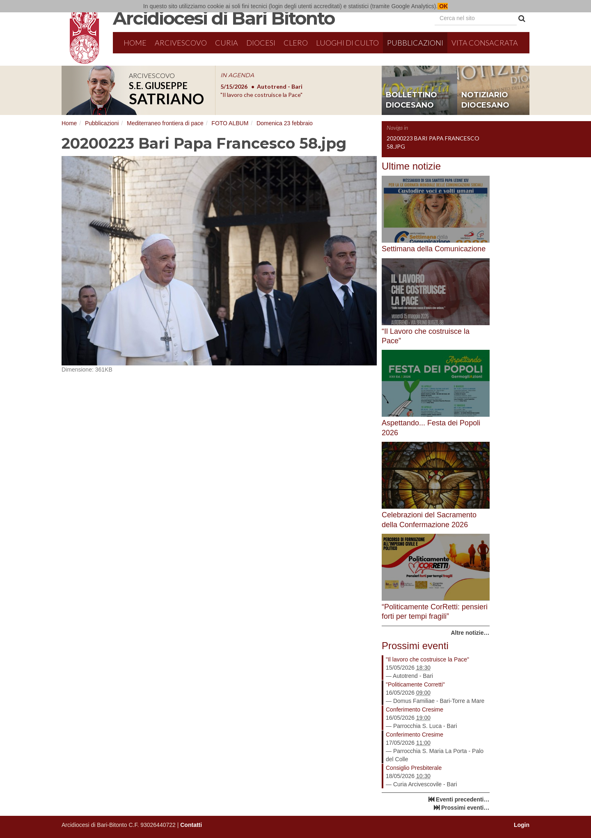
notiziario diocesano (485, 100)
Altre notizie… (470, 632)
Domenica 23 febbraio (285, 123)
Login (521, 825)
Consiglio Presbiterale (414, 768)
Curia (226, 42)
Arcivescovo (181, 42)
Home (135, 42)
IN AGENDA (237, 75)
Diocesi (260, 42)
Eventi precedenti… (463, 799)
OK (443, 6)
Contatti (191, 825)
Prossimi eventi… (465, 807)
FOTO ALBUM (229, 123)
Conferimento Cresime (414, 709)
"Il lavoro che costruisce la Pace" (427, 659)
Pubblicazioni (415, 42)
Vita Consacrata (484, 42)
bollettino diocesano (411, 100)
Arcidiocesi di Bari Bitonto (223, 18)
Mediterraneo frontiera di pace (165, 123)
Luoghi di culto (347, 42)
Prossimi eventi (415, 645)
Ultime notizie (411, 166)
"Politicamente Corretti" (415, 684)
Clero (296, 42)
